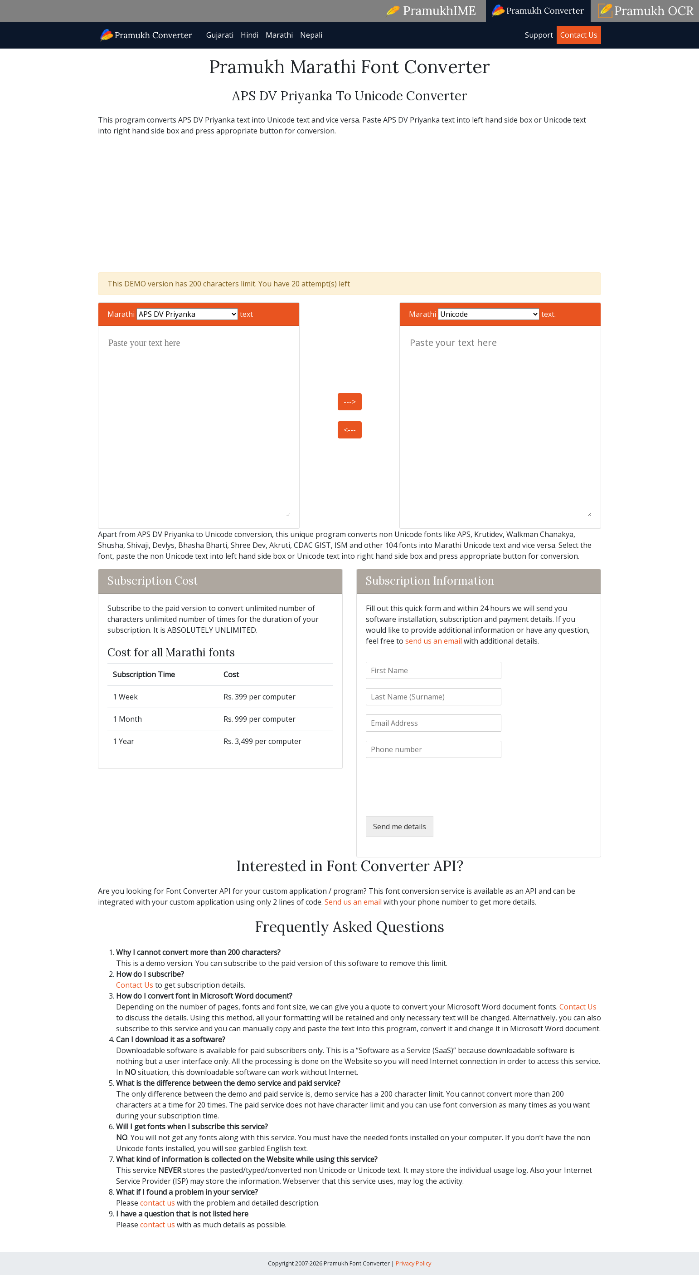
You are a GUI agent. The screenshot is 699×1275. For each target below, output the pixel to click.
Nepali (311, 35)
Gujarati (219, 35)
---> (350, 402)
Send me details (399, 827)
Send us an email (353, 902)
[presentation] (435, 801)
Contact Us (578, 35)
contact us (157, 1203)
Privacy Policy (413, 1263)
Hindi (249, 35)
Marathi (279, 35)
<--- (350, 430)
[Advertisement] (349, 204)
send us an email (433, 641)
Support (539, 35)
